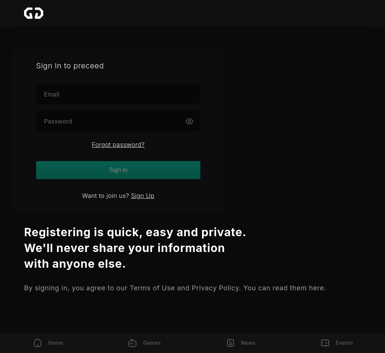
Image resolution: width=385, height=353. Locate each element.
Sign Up (142, 195)
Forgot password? (118, 144)
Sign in (118, 170)
